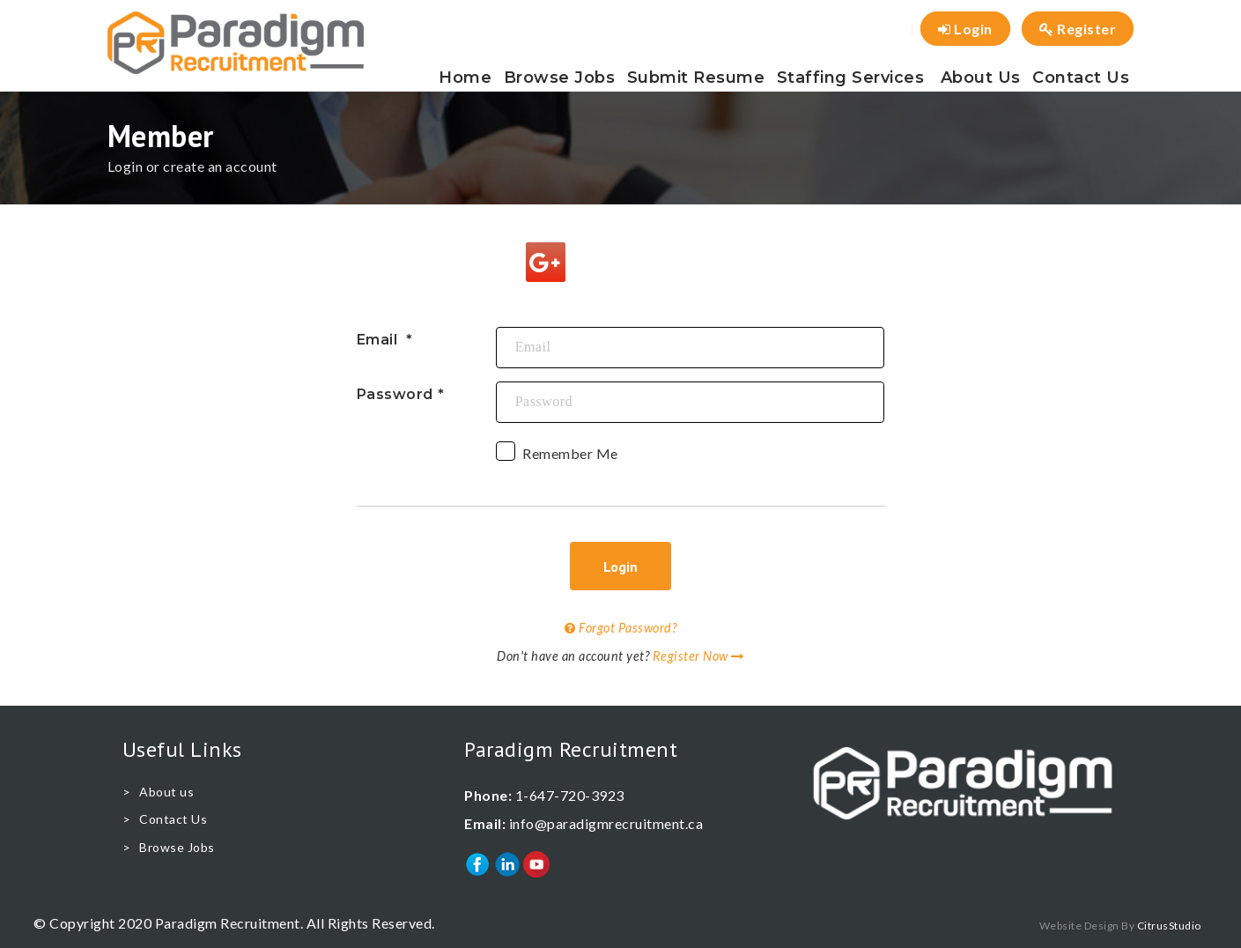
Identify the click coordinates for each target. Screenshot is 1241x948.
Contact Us (1080, 77)
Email (379, 339)
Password (395, 394)
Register (1077, 28)
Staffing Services (851, 77)
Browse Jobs (560, 77)
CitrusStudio (1169, 925)
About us (981, 77)
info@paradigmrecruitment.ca (606, 823)
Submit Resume (696, 77)
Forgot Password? (620, 627)
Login (965, 28)
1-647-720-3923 (569, 795)
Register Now (698, 655)
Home (465, 77)
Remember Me (557, 455)
